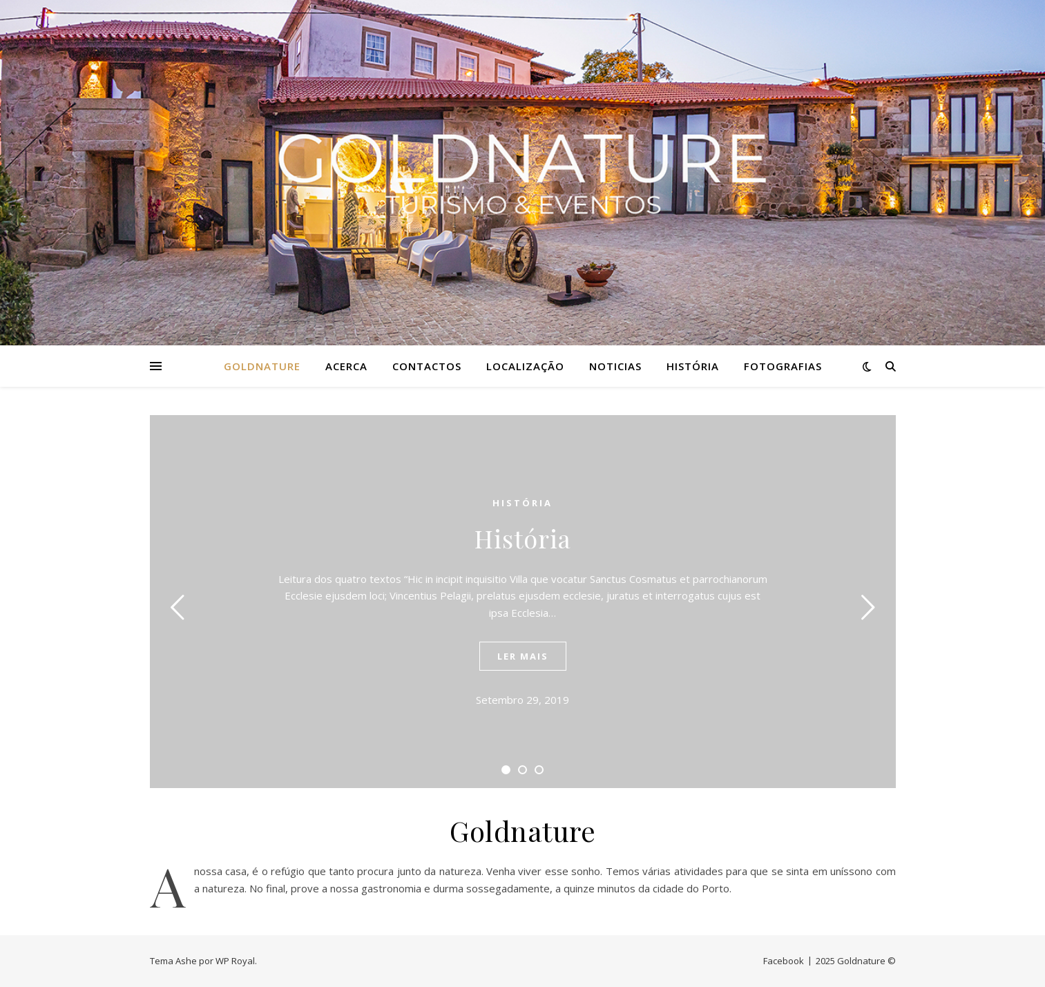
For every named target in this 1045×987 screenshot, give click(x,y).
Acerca (346, 366)
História (693, 366)
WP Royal (235, 961)
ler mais (522, 656)
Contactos (426, 366)
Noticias (615, 366)
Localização (525, 366)
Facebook (783, 961)
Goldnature (262, 366)
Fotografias (783, 366)
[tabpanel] (523, 601)
